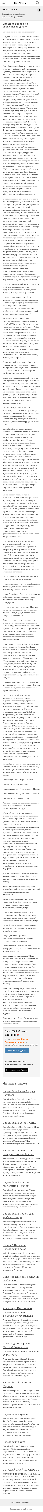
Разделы (25, 1502)
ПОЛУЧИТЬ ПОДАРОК (17, 1051)
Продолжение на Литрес (16, 1070)
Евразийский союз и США (19, 1122)
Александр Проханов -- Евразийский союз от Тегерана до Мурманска (18, 1312)
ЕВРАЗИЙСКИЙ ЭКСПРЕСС (21, 1469)
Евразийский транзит (16, 1414)
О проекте (15, 1502)
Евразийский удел (14, 1441)
